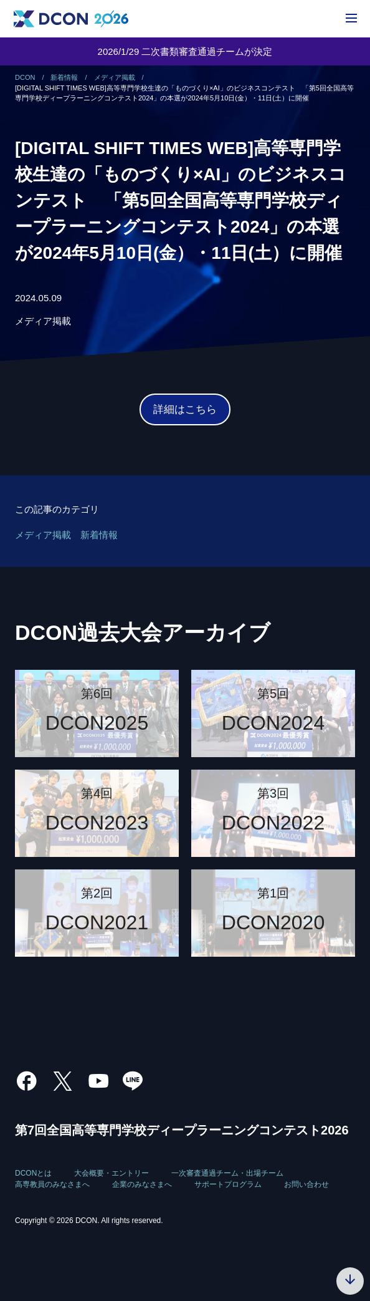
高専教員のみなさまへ (52, 1184)
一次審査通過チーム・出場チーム (227, 1173)
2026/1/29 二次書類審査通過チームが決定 (185, 51)
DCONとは (33, 1173)
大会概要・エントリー (111, 1173)
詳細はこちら (185, 409)
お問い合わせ (306, 1184)
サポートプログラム (228, 1184)
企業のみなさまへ (142, 1184)
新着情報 (99, 535)
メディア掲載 (43, 321)
